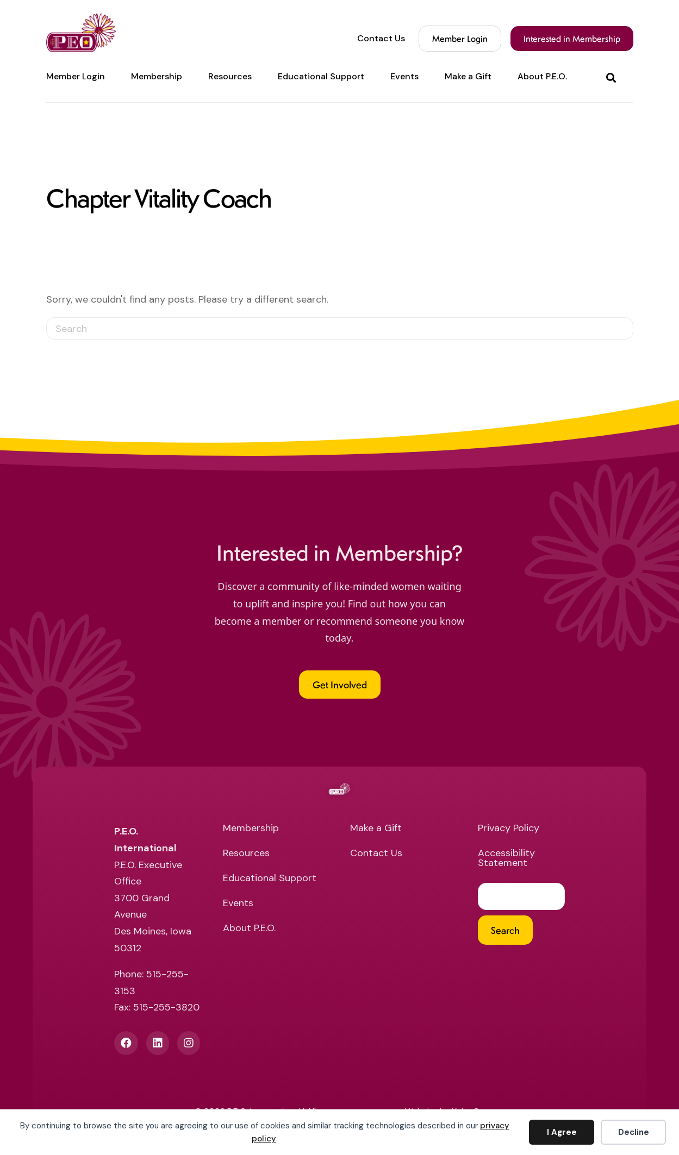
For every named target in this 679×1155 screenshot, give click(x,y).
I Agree (562, 1132)
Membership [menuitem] (156, 76)
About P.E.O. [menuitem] (542, 76)
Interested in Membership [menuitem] (572, 38)
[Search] (339, 328)
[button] (613, 76)
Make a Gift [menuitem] (468, 76)
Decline (633, 1132)
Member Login (460, 38)
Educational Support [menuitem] (321, 76)
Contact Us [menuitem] (381, 38)
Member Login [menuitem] (75, 76)
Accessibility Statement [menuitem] (506, 858)
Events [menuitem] (404, 76)
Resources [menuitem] (230, 76)
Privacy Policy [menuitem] (508, 828)
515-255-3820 (166, 1007)
